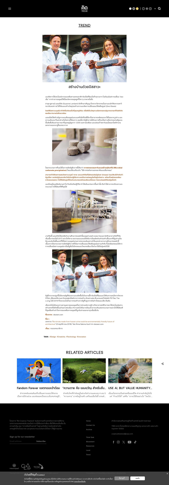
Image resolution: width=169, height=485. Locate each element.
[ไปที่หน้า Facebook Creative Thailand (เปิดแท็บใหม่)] (114, 442)
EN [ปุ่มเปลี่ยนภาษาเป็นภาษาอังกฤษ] (155, 8)
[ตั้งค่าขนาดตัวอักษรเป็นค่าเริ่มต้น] (147, 8)
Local (88, 450)
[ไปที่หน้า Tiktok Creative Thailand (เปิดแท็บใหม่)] (135, 442)
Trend (88, 455)
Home (88, 421)
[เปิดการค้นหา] (159, 8)
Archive (89, 429)
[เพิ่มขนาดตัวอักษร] (150, 8)
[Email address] (22, 441)
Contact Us (90, 425)
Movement (90, 442)
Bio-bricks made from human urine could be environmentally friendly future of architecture (79, 323)
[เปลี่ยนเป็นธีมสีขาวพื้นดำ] (130, 8)
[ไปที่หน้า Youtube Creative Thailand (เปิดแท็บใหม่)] (129, 442)
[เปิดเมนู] (9, 8)
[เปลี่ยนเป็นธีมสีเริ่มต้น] (133, 8)
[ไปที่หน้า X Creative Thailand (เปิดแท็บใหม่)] (123, 442)
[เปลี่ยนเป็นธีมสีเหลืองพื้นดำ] (137, 8)
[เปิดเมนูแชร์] (162, 364)
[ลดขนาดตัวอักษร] (143, 8)
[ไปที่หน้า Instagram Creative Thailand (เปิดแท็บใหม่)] (118, 442)
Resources (90, 446)
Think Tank (90, 437)
